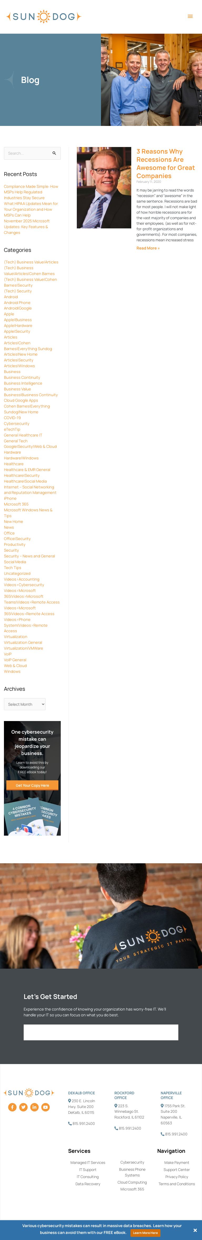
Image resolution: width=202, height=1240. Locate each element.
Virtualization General (23, 642)
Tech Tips (12, 567)
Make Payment (176, 1162)
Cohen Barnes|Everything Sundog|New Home (27, 408)
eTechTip (12, 429)
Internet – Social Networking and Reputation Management (30, 489)
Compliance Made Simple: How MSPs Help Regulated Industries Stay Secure (31, 192)
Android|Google (18, 308)
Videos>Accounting (21, 579)
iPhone (10, 498)
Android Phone (17, 302)
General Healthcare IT (23, 435)
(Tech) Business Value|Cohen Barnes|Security (30, 282)
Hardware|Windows (21, 457)
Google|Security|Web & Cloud (30, 446)
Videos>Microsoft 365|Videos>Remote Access (29, 610)
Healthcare (14, 463)
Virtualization (15, 636)
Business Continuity (22, 377)
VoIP (8, 653)
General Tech (16, 440)
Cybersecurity (16, 423)
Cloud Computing (132, 1182)
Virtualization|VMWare (23, 648)
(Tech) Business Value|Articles (31, 261)
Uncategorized (17, 573)
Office (9, 533)
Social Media (15, 561)
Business (12, 371)
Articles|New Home (21, 354)
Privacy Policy (176, 1176)
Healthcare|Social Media (25, 481)
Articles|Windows (19, 365)
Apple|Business (18, 319)
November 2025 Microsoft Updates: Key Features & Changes (27, 226)
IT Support (88, 1169)
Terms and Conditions (177, 1183)
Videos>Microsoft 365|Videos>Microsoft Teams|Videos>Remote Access (32, 596)
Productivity (15, 544)
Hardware (12, 452)
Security (11, 550)
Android (11, 296)
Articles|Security (18, 359)
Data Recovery (87, 1183)
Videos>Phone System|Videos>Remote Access (26, 625)
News (9, 527)
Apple (9, 313)
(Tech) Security (18, 290)
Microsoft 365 (16, 504)
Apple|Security (17, 331)
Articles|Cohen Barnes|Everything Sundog (28, 345)
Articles (10, 337)
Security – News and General (29, 555)
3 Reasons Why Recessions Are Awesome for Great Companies (166, 163)
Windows (12, 671)
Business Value (17, 388)
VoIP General (15, 659)
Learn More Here (145, 1233)
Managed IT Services (87, 1162)
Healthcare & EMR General (27, 469)
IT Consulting (88, 1176)
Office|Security (17, 538)
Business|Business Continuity (31, 394)
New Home (13, 521)
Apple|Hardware (18, 325)
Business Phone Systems (132, 1172)
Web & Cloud (15, 665)
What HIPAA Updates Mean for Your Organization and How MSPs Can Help (31, 209)
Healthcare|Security (22, 475)
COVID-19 (12, 417)
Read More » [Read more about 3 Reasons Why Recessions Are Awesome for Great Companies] (148, 248)
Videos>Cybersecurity (24, 584)
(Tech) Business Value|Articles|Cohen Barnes (29, 270)
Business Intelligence (23, 383)
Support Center (177, 1169)
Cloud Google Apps (21, 400)
